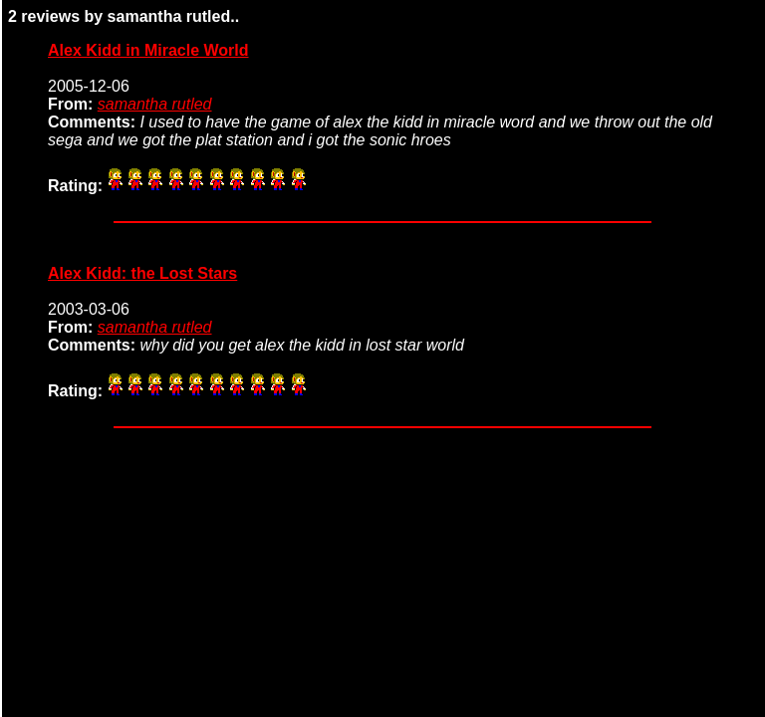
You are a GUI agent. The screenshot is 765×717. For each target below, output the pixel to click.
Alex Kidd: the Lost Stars (142, 273)
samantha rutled (155, 104)
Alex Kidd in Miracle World (148, 50)
